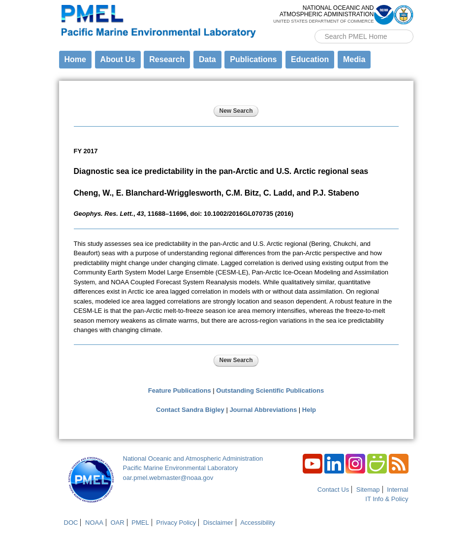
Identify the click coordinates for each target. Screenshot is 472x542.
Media (354, 59)
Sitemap (368, 489)
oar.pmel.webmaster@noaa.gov (168, 477)
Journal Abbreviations (263, 409)
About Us (117, 59)
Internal (397, 489)
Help (309, 409)
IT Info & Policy (386, 499)
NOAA (94, 522)
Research (167, 59)
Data (207, 59)
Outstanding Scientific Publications (270, 390)
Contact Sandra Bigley (190, 409)
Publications (253, 59)
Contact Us (333, 489)
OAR (117, 522)
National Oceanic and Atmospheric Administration (193, 458)
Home (75, 59)
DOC (71, 522)
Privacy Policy (176, 522)
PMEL (140, 522)
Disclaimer (218, 522)
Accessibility (257, 522)
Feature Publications (179, 390)
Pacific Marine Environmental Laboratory (180, 468)
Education (310, 59)
